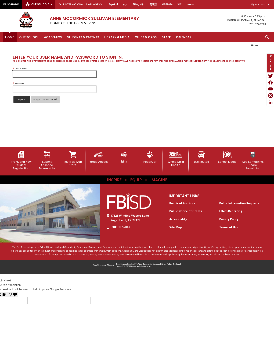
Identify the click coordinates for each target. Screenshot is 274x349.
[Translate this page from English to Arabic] (190, 4)
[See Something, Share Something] (253, 161)
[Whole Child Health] (175, 159)
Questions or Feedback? (126, 264)
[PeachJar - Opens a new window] (150, 157)
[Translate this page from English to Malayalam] (167, 4)
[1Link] (124, 157)
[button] (267, 37)
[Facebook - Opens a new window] (270, 82)
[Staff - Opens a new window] (166, 37)
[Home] (10, 37)
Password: (19, 83)
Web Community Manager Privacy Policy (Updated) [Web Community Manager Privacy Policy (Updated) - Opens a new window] (159, 264)
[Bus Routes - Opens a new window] (201, 157)
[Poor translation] (12, 294)
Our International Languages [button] (79, 4)
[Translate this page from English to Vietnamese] (138, 4)
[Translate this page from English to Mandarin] (153, 4)
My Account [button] (258, 4)
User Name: (20, 68)
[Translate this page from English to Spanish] (113, 4)
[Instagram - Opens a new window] (270, 96)
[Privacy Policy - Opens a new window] (240, 219)
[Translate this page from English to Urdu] (125, 4)
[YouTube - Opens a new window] (270, 89)
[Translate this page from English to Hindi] (179, 4)
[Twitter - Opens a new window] (270, 76)
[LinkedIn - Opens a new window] (270, 102)
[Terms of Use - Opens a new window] (240, 227)
